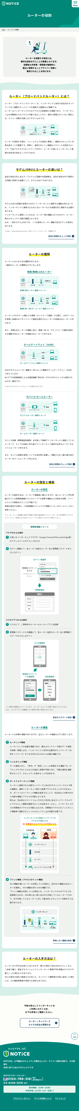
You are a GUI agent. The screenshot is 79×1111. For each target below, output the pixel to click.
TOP (3, 30)
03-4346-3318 (13, 1082)
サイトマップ (60, 1098)
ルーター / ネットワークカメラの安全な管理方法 (39, 1023)
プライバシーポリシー (22, 1098)
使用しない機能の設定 (62, 940)
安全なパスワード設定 (62, 717)
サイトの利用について (43, 1098)
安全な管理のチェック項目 (59, 236)
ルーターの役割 (13, 30)
